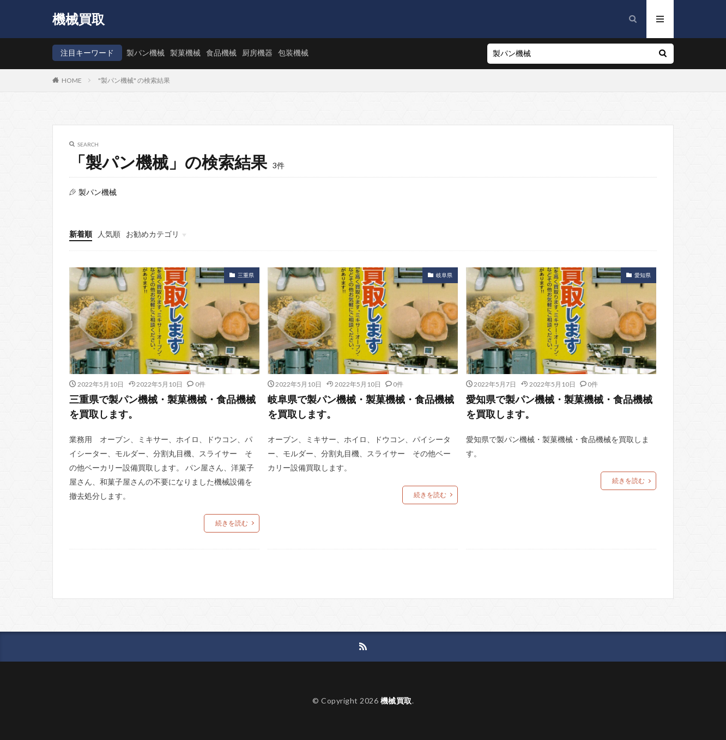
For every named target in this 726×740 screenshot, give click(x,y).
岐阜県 (444, 275)
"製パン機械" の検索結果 (134, 80)
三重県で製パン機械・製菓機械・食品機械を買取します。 (162, 406)
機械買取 (78, 19)
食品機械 (221, 52)
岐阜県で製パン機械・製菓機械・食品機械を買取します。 (361, 406)
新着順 (80, 233)
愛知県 (642, 275)
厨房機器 (257, 52)
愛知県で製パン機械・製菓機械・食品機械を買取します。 (559, 406)
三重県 (246, 275)
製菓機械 (185, 52)
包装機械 (293, 52)
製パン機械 (145, 52)
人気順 (109, 233)
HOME (72, 80)
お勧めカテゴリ (152, 233)
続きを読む (231, 523)
